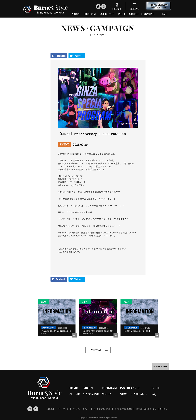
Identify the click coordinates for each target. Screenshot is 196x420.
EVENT (64, 144)
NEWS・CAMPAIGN (134, 394)
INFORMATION (48, 328)
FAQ (164, 13)
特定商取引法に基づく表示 (146, 409)
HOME (73, 388)
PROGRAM (90, 13)
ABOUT (76, 13)
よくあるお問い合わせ (102, 409)
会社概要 (50, 409)
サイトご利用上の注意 (123, 409)
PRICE (122, 13)
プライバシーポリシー (81, 409)
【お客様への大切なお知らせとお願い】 (137, 331)
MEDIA (107, 394)
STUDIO (133, 13)
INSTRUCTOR (106, 13)
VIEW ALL (97, 350)
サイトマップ (63, 409)
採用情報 (163, 409)
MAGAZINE (147, 13)
